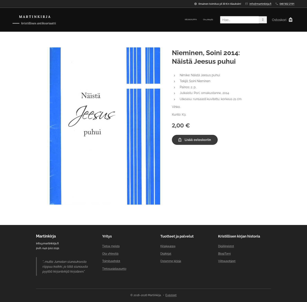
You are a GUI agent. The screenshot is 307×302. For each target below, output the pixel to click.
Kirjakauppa (167, 246)
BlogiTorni (224, 253)
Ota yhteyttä (110, 253)
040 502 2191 (287, 3)
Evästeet (171, 295)
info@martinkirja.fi (260, 3)
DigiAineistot (226, 246)
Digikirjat (165, 253)
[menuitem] (208, 20)
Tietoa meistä (111, 246)
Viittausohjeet (227, 261)
